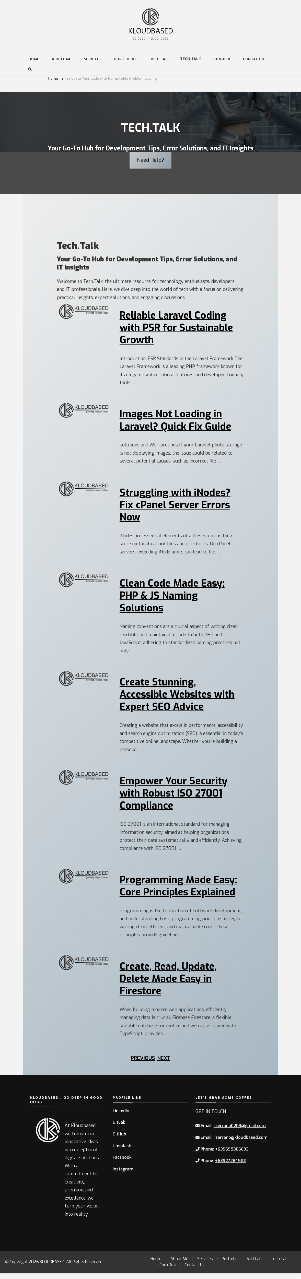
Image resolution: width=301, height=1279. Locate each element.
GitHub (119, 1139)
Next (163, 1063)
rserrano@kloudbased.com (241, 1143)
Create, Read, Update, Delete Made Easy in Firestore (169, 984)
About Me (61, 59)
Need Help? (150, 145)
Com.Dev (222, 59)
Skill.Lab (158, 59)
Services (93, 59)
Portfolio (125, 59)
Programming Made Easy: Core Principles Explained (179, 890)
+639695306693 (232, 1154)
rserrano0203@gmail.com (240, 1131)
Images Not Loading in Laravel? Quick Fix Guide (176, 421)
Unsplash (122, 1151)
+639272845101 (230, 1166)
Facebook (122, 1163)
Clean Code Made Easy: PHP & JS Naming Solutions (173, 598)
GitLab (119, 1128)
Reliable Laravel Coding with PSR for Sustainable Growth (177, 328)
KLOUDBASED (150, 30)
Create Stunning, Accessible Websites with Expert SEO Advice (178, 698)
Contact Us (255, 59)
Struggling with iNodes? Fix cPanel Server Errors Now (176, 507)
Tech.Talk (190, 59)
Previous (143, 1063)
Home (33, 59)
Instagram (123, 1174)
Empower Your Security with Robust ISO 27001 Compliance (174, 797)
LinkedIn (121, 1116)
